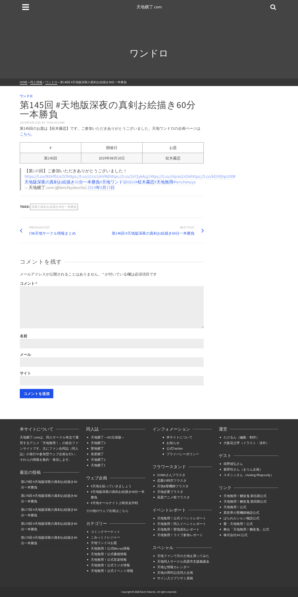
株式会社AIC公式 (235, 535)
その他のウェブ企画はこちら (107, 511)
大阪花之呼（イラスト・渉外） (246, 443)
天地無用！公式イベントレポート (181, 518)
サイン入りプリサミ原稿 (175, 578)
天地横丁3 (98, 443)
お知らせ (172, 443)
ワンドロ (26, 96)
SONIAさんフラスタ (171, 475)
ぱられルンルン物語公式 (241, 518)
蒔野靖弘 (230, 464)
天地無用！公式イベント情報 (112, 571)
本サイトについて (179, 437)
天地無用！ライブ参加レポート (180, 535)
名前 (23, 336)
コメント (28, 283)
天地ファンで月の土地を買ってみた (183, 556)
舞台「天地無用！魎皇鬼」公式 (246, 529)
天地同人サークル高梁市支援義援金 (183, 561)
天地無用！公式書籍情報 (109, 554)
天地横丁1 (98, 465)
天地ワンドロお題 (104, 543)
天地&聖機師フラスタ (173, 486)
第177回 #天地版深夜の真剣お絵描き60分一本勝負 (49, 512)
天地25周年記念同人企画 (175, 572)
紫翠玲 (228, 469)
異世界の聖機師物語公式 (241, 513)
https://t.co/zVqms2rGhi (170, 176)
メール (25, 354)
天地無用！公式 (235, 507)
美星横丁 (97, 454)
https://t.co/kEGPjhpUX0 (212, 176)
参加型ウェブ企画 (52, 454)
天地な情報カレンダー (173, 567)
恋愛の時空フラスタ (171, 480)
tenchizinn (56, 123)
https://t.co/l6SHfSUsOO (45, 176)
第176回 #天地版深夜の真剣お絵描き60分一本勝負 (49, 526)
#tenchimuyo (184, 182)
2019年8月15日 (101, 187)
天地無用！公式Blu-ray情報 (110, 548)
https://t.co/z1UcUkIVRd (88, 176)
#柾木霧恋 (144, 182)
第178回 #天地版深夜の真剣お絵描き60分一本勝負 (49, 498)
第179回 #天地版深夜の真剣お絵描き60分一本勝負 (49, 484)
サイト (25, 373)
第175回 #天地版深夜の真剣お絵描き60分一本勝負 (49, 540)
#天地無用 (163, 182)
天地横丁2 (98, 460)
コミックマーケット (105, 532)
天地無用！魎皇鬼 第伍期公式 (245, 496)
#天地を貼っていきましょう (111, 486)
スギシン (230, 475)
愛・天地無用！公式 (238, 524)
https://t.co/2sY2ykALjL (129, 176)
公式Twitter (174, 448)
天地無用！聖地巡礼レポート (178, 529)
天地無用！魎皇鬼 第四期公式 (245, 501)
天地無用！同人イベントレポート (181, 524)
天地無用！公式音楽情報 (109, 559)
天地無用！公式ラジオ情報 (110, 565)
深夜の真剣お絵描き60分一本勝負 (54, 207)
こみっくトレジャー (105, 537)
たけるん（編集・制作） (241, 437)
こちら (25, 134)
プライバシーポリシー (182, 454)
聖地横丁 (97, 448)
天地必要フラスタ (170, 492)
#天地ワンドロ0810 (117, 182)
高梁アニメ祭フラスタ (173, 497)
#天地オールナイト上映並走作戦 (114, 503)
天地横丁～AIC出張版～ (108, 437)
